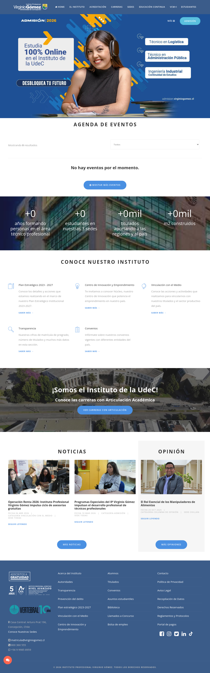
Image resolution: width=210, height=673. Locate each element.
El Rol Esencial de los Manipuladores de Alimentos (168, 503)
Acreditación (98, 6)
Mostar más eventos (105, 185)
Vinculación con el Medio (73, 616)
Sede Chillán (191, 512)
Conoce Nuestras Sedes (22, 631)
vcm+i (173, 6)
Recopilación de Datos (170, 599)
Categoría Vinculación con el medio (30, 515)
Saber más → (26, 312)
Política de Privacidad (170, 582)
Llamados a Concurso (121, 616)
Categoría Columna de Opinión (160, 512)
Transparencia (66, 590)
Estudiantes (188, 6)
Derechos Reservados (170, 607)
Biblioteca (114, 607)
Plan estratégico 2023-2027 (74, 607)
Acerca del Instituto (70, 573)
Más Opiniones (171, 544)
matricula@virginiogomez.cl (28, 640)
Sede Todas (14, 518)
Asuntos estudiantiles (121, 599)
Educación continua (152, 6)
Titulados (113, 582)
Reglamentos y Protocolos (173, 616)
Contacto (162, 573)
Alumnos (113, 573)
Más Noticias (72, 544)
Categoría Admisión (113, 513)
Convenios (114, 590)
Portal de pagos (166, 624)
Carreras (116, 6)
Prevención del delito (71, 599)
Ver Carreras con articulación (105, 410)
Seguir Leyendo (17, 524)
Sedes (130, 6)
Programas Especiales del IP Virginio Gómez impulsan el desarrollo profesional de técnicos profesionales (105, 505)
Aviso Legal (164, 590)
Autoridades (65, 582)
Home (60, 6)
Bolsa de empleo (118, 624)
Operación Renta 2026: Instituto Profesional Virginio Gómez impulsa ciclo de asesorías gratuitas (38, 505)
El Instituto (77, 6)
